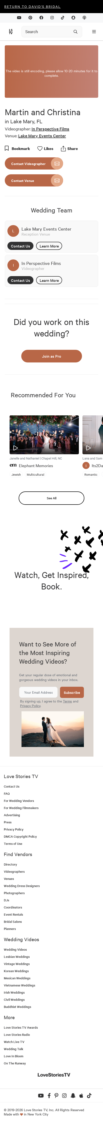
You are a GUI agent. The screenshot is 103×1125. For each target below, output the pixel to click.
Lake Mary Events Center (42, 135)
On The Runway (15, 1063)
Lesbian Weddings (17, 956)
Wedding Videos (15, 949)
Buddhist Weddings (17, 1006)
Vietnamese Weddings (19, 985)
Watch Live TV (14, 1041)
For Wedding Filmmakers (21, 807)
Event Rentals (13, 914)
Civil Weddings (14, 999)
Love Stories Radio (17, 1034)
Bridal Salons (13, 921)
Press (7, 822)
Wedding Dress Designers (22, 885)
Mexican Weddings (17, 978)
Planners (10, 928)
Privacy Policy (30, 705)
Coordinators (13, 907)
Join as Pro (51, 356)
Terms (67, 701)
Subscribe (72, 692)
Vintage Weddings (17, 963)
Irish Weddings (14, 992)
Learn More (49, 245)
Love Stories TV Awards (21, 1027)
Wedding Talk (13, 1049)
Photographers (14, 893)
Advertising (12, 815)
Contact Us (20, 245)
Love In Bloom (13, 1056)
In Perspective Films (50, 128)
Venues (9, 878)
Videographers (14, 871)
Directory (10, 864)
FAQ (7, 793)
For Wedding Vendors (19, 800)
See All (51, 498)
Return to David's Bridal (32, 6)
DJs (6, 900)
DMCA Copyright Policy (20, 836)
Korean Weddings (16, 971)
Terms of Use (13, 843)
